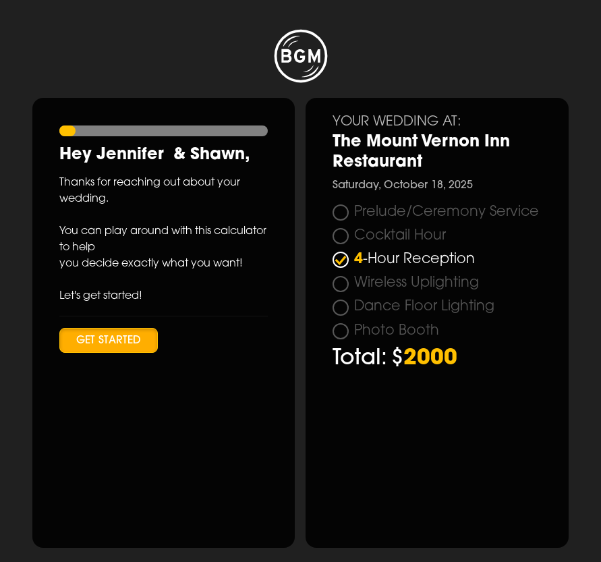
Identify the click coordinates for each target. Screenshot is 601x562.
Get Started (108, 340)
